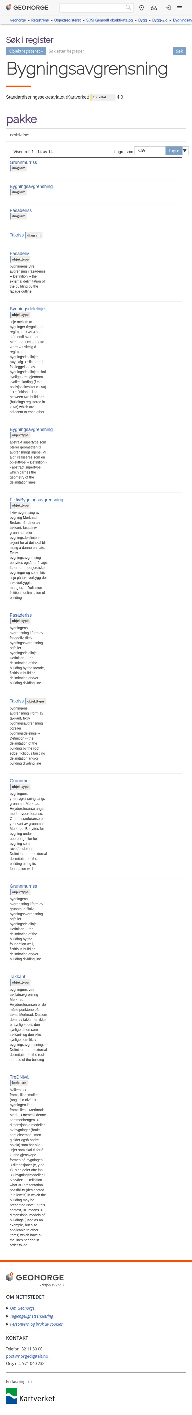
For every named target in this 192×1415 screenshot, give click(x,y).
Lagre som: (124, 152)
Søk (179, 51)
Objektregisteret (67, 20)
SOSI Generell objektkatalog (109, 20)
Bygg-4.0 (160, 20)
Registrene (40, 20)
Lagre (174, 150)
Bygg (142, 20)
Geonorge (18, 20)
